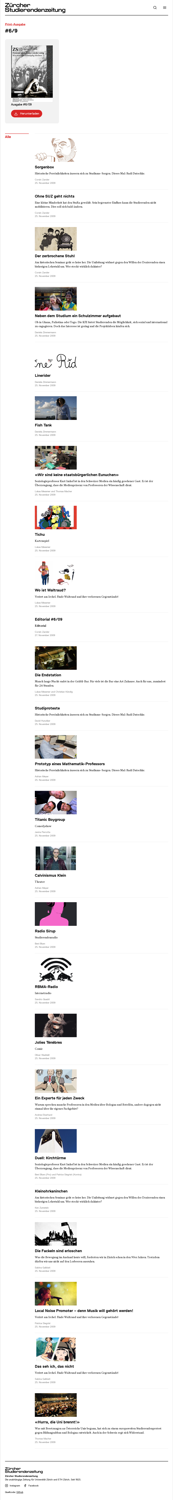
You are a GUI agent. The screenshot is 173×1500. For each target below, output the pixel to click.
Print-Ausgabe (15, 24)
